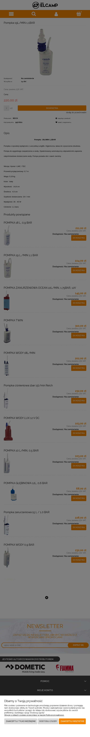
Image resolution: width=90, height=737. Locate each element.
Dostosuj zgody (48, 721)
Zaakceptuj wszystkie (72, 721)
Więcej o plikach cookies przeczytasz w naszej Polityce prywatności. (34, 715)
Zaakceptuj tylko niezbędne (21, 721)
